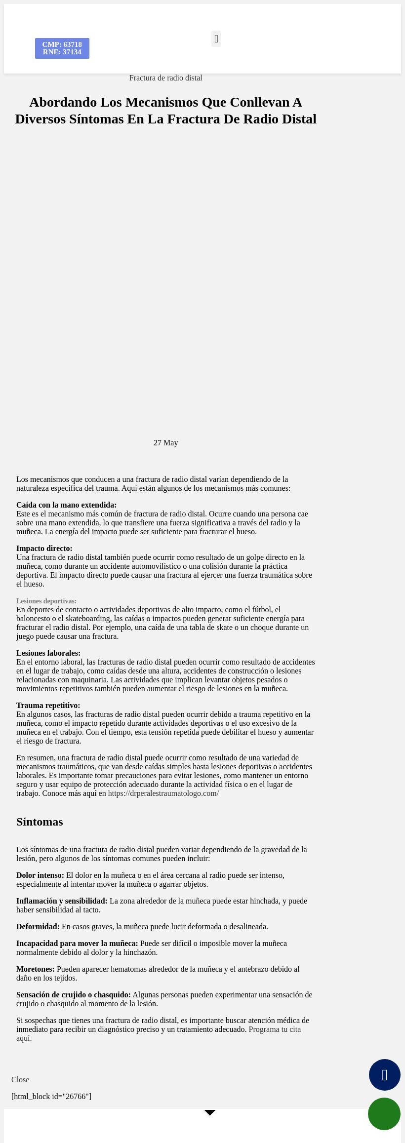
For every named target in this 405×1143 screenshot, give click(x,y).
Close (20, 1079)
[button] (216, 39)
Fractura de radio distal (165, 78)
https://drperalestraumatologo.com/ (163, 793)
